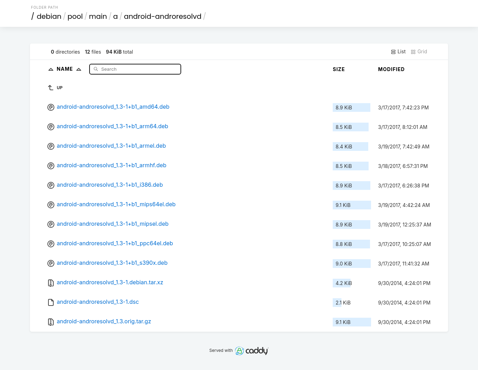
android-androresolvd (162, 16)
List (398, 51)
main (98, 16)
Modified (391, 69)
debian (49, 16)
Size (339, 69)
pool (75, 16)
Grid (418, 51)
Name (70, 69)
